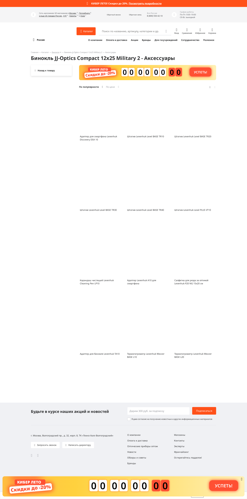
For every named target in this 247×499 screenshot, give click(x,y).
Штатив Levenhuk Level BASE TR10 (145, 136)
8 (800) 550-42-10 (155, 16)
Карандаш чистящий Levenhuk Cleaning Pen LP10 (97, 282)
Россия (41, 39)
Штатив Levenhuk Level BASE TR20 (192, 136)
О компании (95, 39)
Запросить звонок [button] (46, 444)
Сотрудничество (190, 39)
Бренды (146, 39)
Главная (34, 52)
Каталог (45, 52)
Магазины (179, 434)
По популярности (89, 86)
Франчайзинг (181, 451)
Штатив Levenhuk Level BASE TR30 (98, 209)
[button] (110, 15)
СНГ (65, 16)
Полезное (208, 39)
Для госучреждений (166, 39)
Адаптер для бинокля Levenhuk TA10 (100, 353)
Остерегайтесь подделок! (188, 457)
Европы (72, 16)
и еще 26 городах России (50, 16)
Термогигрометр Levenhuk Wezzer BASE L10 (145, 355)
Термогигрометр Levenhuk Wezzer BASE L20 (193, 355)
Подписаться (204, 411)
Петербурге (84, 13)
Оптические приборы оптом (142, 446)
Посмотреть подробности (145, 3)
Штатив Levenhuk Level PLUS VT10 (192, 209)
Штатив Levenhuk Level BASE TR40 (145, 209)
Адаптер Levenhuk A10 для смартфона (141, 282)
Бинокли (55, 52)
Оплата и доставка (116, 39)
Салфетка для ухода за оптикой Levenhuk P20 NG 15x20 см (191, 282)
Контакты (179, 440)
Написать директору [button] (79, 444)
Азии (82, 16)
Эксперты (179, 446)
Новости (131, 451)
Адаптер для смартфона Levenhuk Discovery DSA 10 (98, 138)
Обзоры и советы (136, 457)
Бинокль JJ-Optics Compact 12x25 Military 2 (83, 52)
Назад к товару (46, 70)
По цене (110, 86)
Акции (134, 39)
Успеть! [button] (200, 72)
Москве (73, 13)
